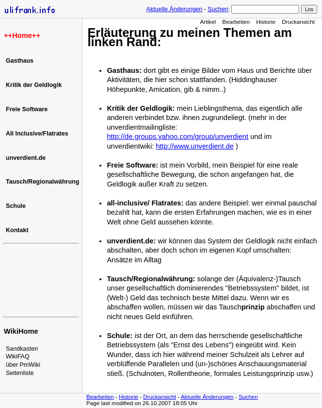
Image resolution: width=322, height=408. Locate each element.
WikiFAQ (18, 356)
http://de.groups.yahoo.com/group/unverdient (177, 136)
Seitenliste (20, 373)
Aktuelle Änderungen (174, 9)
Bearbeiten (236, 21)
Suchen (218, 9)
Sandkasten (22, 348)
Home (22, 35)
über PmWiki (23, 364)
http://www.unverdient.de (195, 146)
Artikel (208, 21)
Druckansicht (298, 21)
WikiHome (21, 331)
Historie (265, 21)
